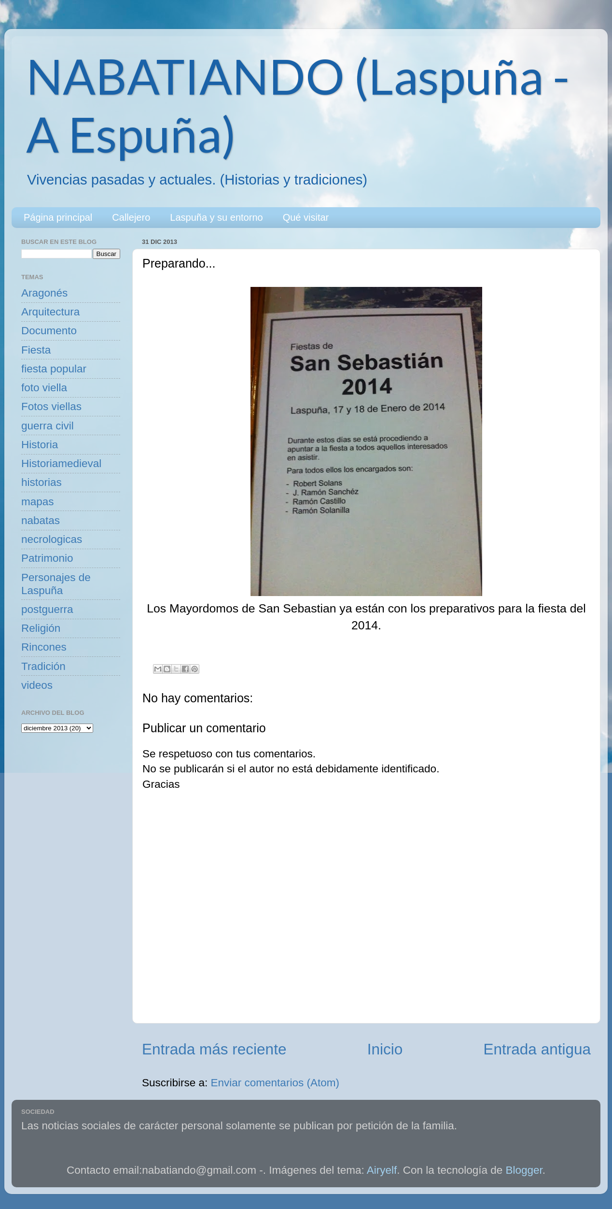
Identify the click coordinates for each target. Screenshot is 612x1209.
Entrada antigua (537, 1049)
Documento (49, 331)
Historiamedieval (61, 463)
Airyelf (382, 1170)
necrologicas (51, 539)
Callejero (131, 217)
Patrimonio (47, 558)
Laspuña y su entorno (216, 217)
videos (37, 685)
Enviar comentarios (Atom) (275, 1083)
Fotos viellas (51, 406)
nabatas (40, 520)
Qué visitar (306, 217)
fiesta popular (53, 369)
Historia (39, 445)
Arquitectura (50, 312)
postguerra (47, 609)
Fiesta (36, 350)
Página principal (58, 217)
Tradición (43, 666)
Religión (40, 628)
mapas (37, 502)
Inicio (385, 1049)
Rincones (44, 647)
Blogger (524, 1170)
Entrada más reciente (214, 1049)
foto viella (44, 388)
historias (41, 482)
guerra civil (47, 426)
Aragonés (44, 293)
